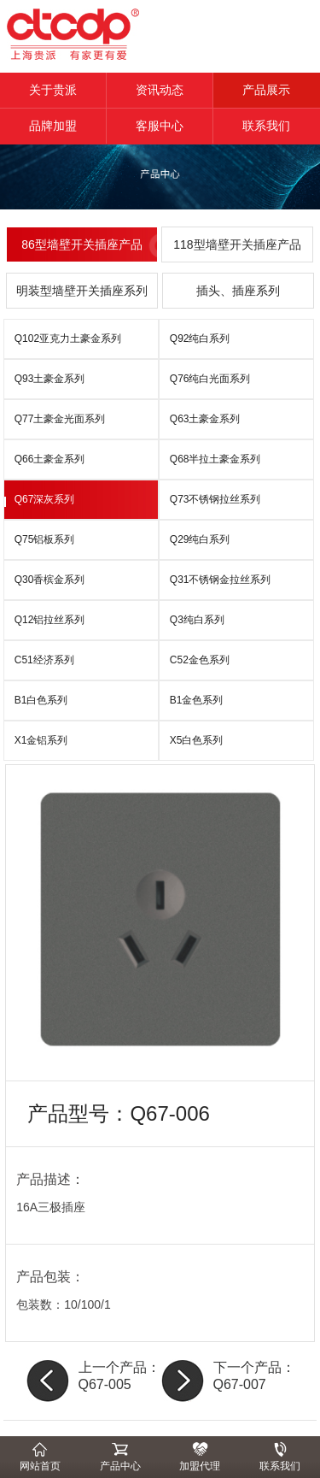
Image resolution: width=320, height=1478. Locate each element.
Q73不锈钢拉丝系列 (215, 499)
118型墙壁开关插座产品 (236, 244)
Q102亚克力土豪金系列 (68, 338)
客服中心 (159, 125)
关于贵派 (53, 90)
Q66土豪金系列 (50, 459)
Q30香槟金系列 (50, 580)
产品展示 (266, 90)
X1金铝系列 (41, 740)
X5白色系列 (197, 740)
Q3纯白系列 (197, 620)
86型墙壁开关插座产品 (82, 244)
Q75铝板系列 (45, 539)
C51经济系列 (44, 660)
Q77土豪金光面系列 (60, 419)
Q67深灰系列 (45, 499)
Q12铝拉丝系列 (50, 620)
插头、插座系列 (238, 290)
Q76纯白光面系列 (210, 379)
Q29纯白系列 (200, 539)
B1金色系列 (197, 700)
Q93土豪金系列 (50, 379)
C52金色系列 (200, 660)
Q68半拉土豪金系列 (215, 459)
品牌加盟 (53, 125)
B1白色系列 (41, 700)
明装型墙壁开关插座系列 (82, 290)
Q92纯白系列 (200, 338)
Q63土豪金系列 (205, 419)
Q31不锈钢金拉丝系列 (220, 580)
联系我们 (266, 125)
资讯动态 (159, 90)
